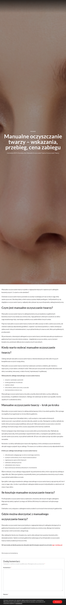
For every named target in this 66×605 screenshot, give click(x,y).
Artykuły (33, 131)
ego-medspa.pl (57, 545)
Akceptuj (57, 602)
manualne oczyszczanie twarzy (36, 153)
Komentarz (7, 567)
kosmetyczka (22, 153)
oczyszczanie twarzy (52, 153)
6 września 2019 (12, 153)
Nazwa (6, 594)
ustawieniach (19, 603)
